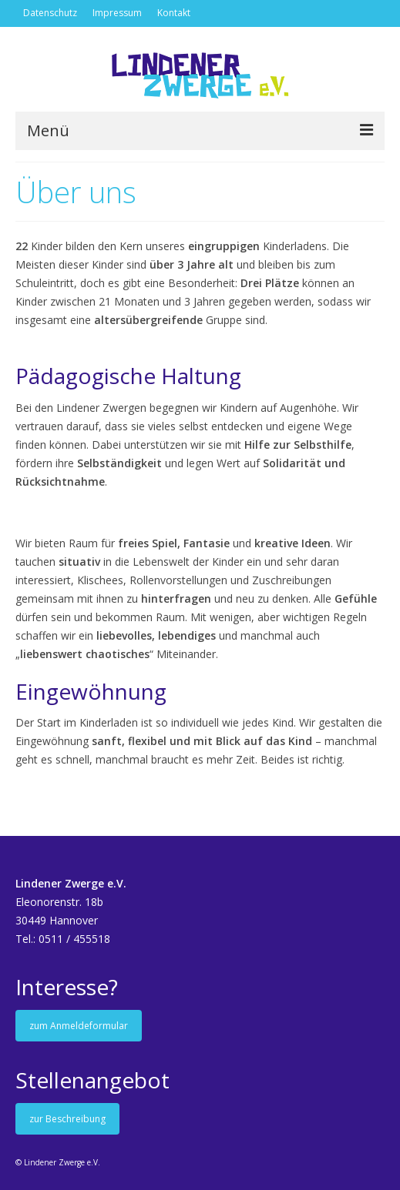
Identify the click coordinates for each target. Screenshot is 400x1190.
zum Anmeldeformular (78, 1025)
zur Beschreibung (67, 1118)
